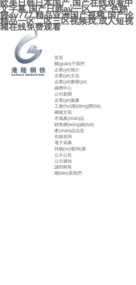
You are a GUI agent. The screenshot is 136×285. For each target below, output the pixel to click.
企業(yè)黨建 (66, 100)
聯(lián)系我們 (68, 173)
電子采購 (63, 142)
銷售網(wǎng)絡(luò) (74, 124)
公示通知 (63, 161)
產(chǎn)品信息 (69, 130)
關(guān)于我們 (69, 63)
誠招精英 (63, 166)
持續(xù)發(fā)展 (70, 148)
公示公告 (63, 155)
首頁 (58, 57)
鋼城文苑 (63, 112)
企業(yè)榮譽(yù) (70, 81)
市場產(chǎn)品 (69, 118)
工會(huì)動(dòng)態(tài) (77, 106)
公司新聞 (63, 94)
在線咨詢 (63, 136)
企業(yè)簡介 (66, 69)
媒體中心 (63, 88)
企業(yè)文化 (66, 75)
